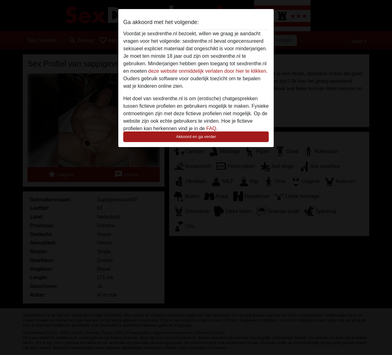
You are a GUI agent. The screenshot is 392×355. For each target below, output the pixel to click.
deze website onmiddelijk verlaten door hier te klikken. (207, 71)
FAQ (211, 128)
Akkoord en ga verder (196, 136)
